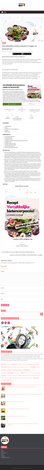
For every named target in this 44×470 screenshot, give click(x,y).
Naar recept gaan (17, 53)
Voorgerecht (25, 51)
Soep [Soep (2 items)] (41, 375)
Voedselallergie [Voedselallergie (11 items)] (4, 379)
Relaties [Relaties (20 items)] (33, 375)
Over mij (2, 451)
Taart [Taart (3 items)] (7, 377)
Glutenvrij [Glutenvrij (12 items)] (22, 367)
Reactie (3, 271)
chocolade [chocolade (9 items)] (20, 364)
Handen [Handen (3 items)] (29, 367)
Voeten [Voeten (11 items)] (10, 379)
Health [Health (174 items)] (33, 367)
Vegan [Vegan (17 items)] (19, 378)
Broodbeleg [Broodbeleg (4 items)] (9, 364)
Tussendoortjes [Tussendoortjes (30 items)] (13, 378)
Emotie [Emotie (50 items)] (36, 364)
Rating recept (4, 266)
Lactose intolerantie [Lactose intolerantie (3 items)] (34, 370)
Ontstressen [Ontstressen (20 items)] (37, 373)
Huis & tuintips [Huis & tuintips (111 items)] (6, 370)
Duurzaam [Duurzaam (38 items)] (30, 364)
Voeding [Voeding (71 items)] (36, 378)
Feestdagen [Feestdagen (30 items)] (4, 367)
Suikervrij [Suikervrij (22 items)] (3, 378)
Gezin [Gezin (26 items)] (18, 367)
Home (2, 450)
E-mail (2, 293)
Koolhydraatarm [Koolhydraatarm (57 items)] (17, 370)
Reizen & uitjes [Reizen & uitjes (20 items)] (26, 375)
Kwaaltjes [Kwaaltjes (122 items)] (26, 370)
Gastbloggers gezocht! (5, 457)
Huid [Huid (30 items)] (37, 367)
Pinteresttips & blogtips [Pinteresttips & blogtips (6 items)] (11, 375)
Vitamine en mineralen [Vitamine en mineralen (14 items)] (27, 378)
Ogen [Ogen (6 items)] (30, 373)
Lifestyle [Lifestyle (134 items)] (10, 373)
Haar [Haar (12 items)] (26, 367)
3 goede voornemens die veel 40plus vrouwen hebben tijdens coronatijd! (26, 255)
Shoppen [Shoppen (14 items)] (38, 375)
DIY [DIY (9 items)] (26, 364)
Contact (2, 454)
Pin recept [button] (32, 104)
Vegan (22, 51)
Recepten (19, 51)
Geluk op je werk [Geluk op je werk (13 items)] (12, 367)
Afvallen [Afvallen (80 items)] (3, 364)
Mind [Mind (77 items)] (22, 373)
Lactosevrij (15, 51)
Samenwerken (3, 453)
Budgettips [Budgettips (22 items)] (14, 364)
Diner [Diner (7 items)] (24, 364)
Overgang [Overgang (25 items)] (3, 375)
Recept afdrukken (27, 53)
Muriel (11, 51)
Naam (2, 287)
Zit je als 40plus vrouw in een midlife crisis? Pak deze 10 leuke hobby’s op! (17, 252)
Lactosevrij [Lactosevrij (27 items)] (4, 373)
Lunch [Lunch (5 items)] (15, 373)
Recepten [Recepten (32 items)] (19, 375)
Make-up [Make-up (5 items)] (18, 373)
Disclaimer (3, 455)
